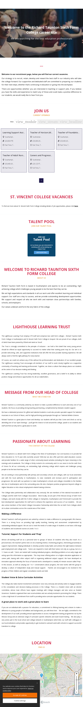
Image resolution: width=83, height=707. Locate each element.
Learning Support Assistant (14, 132)
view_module (26, 122)
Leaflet (61, 696)
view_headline (71, 122)
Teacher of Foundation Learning (69, 132)
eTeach (41, 702)
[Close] (37, 683)
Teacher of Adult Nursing (14, 155)
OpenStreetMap (69, 696)
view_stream (48, 122)
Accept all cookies (20, 695)
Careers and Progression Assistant (41, 155)
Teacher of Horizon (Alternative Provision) (41, 132)
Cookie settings (20, 701)
